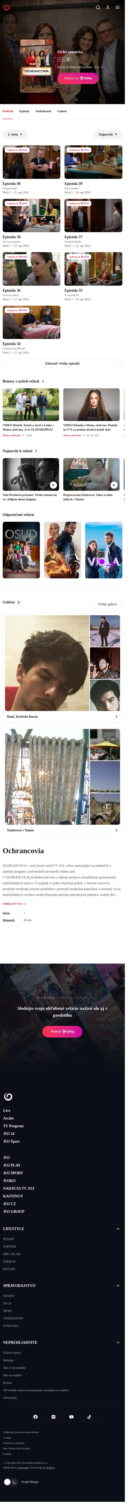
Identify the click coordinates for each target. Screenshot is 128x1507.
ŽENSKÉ (8, 1239)
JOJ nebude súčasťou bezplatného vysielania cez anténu (35, 1390)
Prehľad (8, 111)
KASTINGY (13, 1196)
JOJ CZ (9, 1204)
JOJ (6, 1158)
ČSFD (64, 59)
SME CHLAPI (11, 1254)
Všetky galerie (107, 604)
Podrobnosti (43, 111)
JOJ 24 (9, 1134)
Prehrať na (78, 78)
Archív (8, 1118)
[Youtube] (71, 1417)
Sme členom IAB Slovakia (16, 1448)
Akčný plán (10, 1397)
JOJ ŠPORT (13, 1173)
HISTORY (9, 1269)
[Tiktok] (89, 1417)
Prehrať (62, 1031)
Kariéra (7, 1382)
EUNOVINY (11, 1326)
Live (6, 1110)
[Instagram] (53, 1417)
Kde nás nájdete (12, 1375)
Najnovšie (108, 134)
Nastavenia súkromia (13, 1443)
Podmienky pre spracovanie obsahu (21, 1432)
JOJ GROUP (13, 1211)
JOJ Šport (11, 1141)
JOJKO (9, 1181)
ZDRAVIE (9, 1261)
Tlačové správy (12, 1352)
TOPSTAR (9, 1246)
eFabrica (50, 1467)
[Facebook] (35, 1417)
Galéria (62, 111)
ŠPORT (7, 1311)
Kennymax (23, 1467)
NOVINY (9, 1296)
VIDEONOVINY (13, 1318)
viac (99, 67)
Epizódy (24, 111)
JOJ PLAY (12, 1165)
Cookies (7, 1437)
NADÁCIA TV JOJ (18, 1188)
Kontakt (7, 1453)
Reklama (8, 1360)
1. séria (15, 134)
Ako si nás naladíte (14, 1367)
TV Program (13, 1126)
